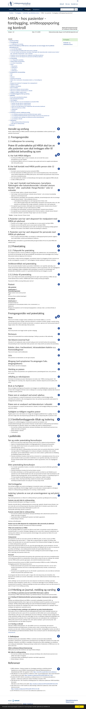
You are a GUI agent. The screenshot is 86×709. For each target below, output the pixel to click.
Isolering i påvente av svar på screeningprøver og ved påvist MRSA (24, 101)
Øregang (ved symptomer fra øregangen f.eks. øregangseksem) (23, 83)
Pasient (11, 64)
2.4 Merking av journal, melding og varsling (19, 112)
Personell (13, 111)
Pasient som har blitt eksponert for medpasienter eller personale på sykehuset (28, 106)
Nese (11, 74)
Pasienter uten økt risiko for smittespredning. (21, 103)
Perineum (12, 77)
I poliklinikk (12, 95)
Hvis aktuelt (14, 69)
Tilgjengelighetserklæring (72, 700)
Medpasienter (14, 109)
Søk (76, 9)
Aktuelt (62, 4)
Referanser (12, 125)
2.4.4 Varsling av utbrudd (16, 118)
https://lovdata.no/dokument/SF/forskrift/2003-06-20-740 (44, 684)
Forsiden (11, 13)
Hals (11, 75)
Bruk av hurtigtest (14, 87)
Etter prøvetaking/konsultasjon (17, 98)
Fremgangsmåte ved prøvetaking (17, 72)
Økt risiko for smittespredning (17, 123)
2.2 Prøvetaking (13, 58)
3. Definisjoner (12, 120)
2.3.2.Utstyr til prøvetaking (16, 63)
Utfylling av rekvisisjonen (15, 86)
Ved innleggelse (13, 100)
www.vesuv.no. (11, 632)
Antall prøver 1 (14, 67)
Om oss (67, 4)
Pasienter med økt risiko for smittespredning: (21, 104)
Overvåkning (19, 9)
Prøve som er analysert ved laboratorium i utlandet (21, 90)
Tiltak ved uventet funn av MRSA (18, 108)
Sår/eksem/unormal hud (15, 78)
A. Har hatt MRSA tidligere (16, 49)
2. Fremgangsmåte (13, 42)
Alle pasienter (14, 66)
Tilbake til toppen (70, 702)
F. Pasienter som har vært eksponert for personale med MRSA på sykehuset (26, 56)
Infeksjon (11, 9)
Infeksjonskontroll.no (19, 3)
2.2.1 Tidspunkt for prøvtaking (16, 60)
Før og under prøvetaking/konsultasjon (18, 97)
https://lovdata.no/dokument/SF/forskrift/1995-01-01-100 (25, 689)
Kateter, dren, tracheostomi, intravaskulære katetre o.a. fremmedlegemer (26, 80)
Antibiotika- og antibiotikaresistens (31, 13)
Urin (11, 81)
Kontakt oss (74, 4)
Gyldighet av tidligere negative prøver (18, 92)
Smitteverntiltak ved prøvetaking (17, 61)
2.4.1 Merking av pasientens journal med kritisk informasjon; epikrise (26, 114)
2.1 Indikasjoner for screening (16, 44)
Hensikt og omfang (13, 40)
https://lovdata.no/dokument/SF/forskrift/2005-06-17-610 (38, 675)
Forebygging (27, 9)
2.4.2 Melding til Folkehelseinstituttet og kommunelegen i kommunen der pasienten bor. (30, 115)
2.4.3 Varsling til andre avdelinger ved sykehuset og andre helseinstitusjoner (27, 117)
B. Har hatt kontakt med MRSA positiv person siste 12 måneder (23, 50)
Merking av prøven (14, 84)
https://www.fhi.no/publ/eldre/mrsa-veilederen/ (45, 672)
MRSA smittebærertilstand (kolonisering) (20, 122)
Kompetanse (36, 9)
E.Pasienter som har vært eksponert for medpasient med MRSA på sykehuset (26, 55)
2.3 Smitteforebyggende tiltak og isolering (19, 94)
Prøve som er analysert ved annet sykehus (19, 89)
